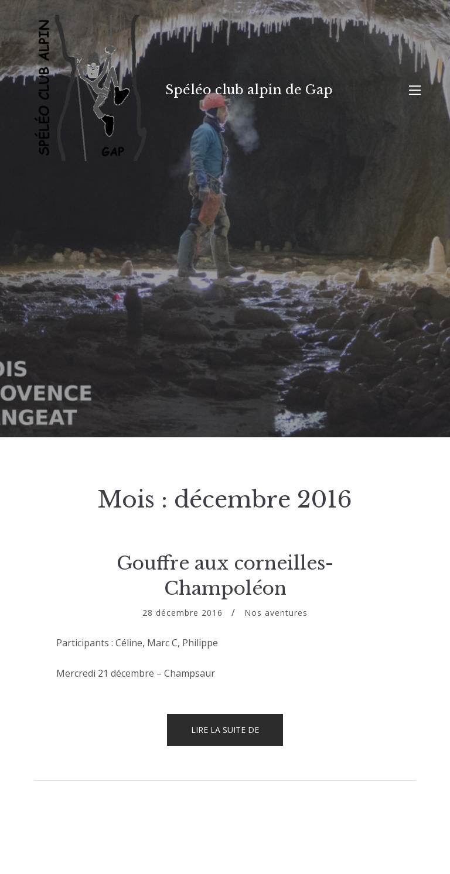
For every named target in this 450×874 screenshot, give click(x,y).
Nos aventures (276, 612)
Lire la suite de (237, 735)
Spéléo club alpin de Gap (249, 90)
